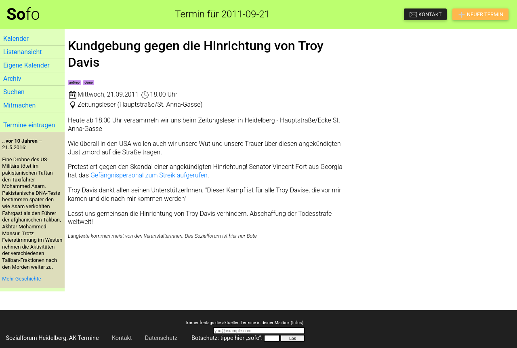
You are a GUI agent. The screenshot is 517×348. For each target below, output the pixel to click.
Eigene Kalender (26, 65)
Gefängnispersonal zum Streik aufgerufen (149, 175)
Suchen (14, 92)
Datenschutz (161, 338)
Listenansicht (22, 52)
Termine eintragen (29, 125)
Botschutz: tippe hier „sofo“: (227, 338)
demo (88, 82)
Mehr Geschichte (21, 279)
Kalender (16, 38)
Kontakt (122, 338)
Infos (297, 322)
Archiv (12, 78)
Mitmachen (19, 105)
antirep (74, 82)
